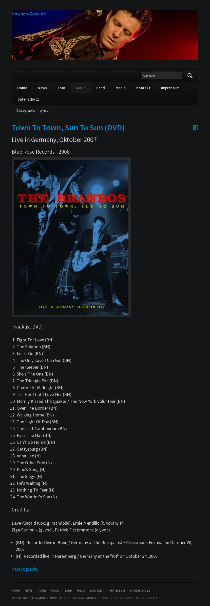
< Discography (25, 569)
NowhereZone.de (29, 14)
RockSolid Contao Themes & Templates (130, 598)
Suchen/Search (190, 76)
